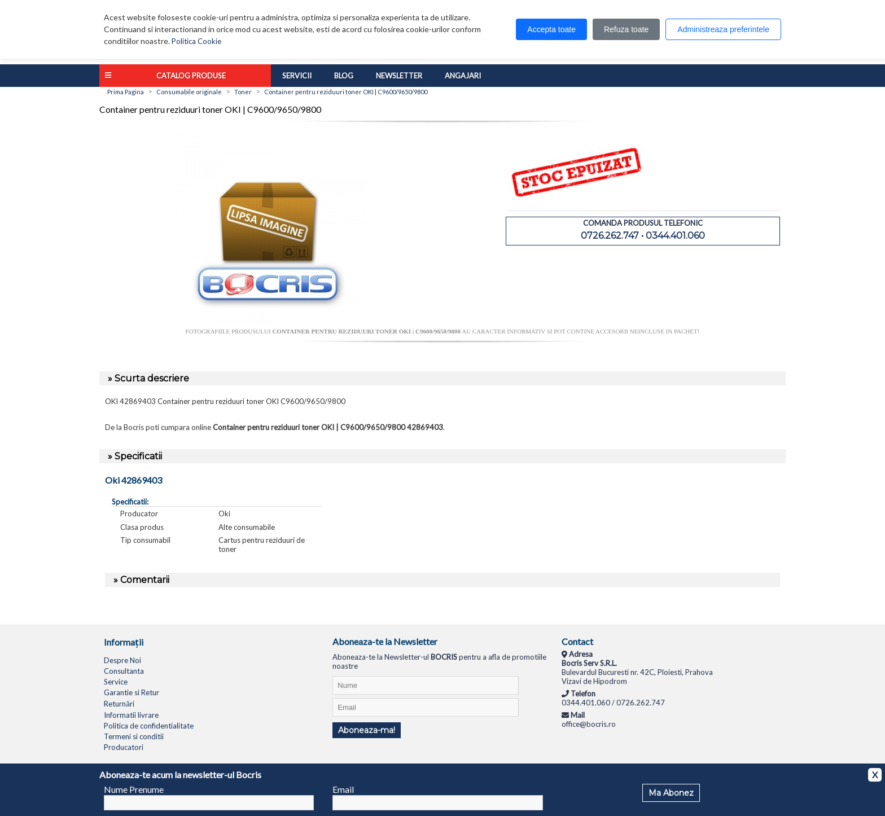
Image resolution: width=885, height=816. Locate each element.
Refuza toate (626, 29)
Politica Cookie (196, 41)
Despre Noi (122, 660)
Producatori (123, 747)
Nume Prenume (134, 789)
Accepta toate (551, 29)
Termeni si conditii (134, 736)
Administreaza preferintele (723, 29)
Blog (343, 75)
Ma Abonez (671, 793)
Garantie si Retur (131, 692)
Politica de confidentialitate (149, 725)
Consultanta (124, 670)
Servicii (297, 75)
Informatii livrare (131, 715)
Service (116, 681)
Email (343, 789)
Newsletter (399, 75)
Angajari (463, 75)
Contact (577, 641)
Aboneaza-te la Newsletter (384, 641)
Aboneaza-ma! (366, 730)
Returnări (119, 703)
